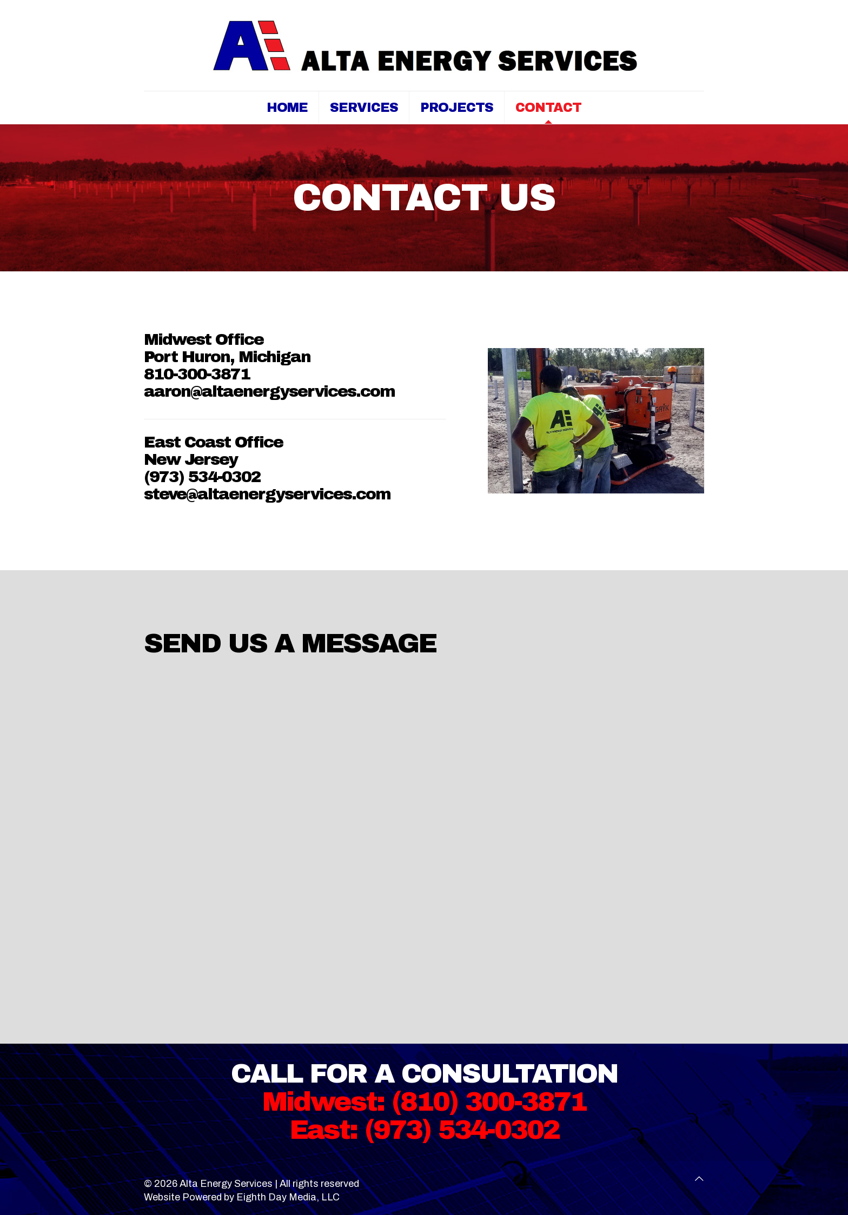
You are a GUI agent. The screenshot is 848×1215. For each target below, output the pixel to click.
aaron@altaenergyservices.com (269, 391)
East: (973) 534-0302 (424, 1130)
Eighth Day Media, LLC (288, 1197)
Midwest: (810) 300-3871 (424, 1102)
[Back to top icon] (699, 1179)
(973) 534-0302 (202, 476)
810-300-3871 (197, 374)
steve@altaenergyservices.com (267, 494)
